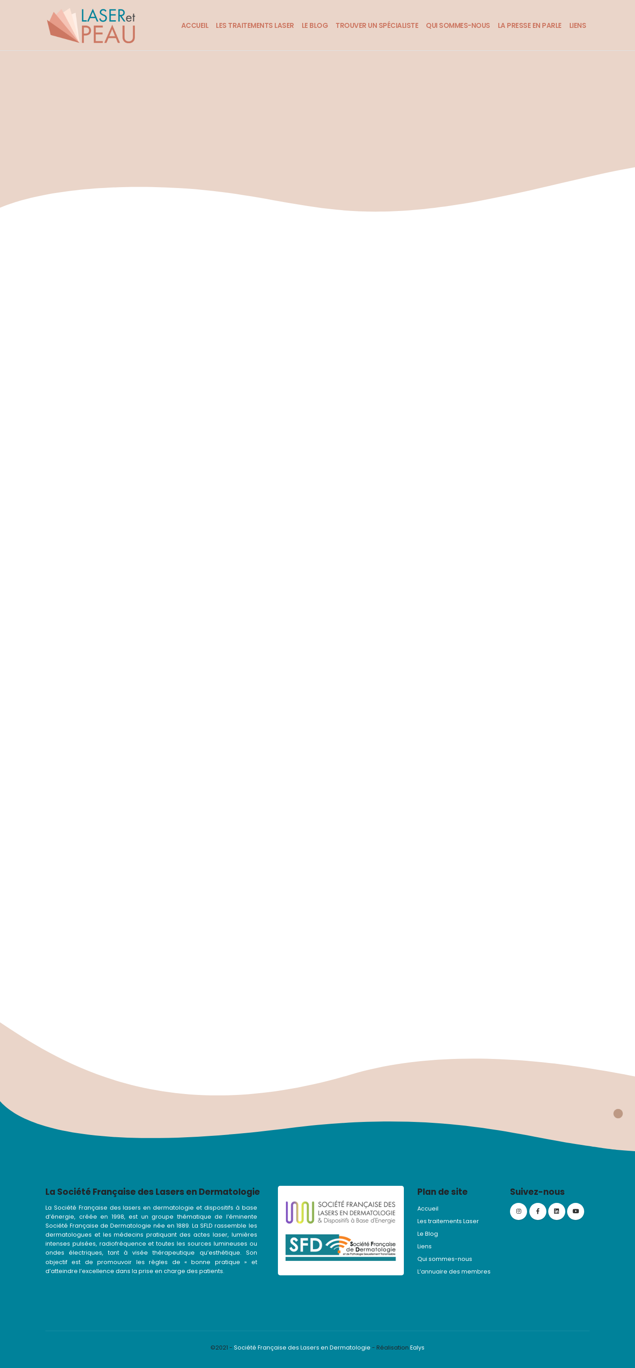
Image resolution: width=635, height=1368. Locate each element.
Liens (577, 25)
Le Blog (315, 25)
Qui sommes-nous (458, 25)
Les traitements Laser (255, 25)
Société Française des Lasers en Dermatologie (302, 1347)
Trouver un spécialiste (376, 25)
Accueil (195, 25)
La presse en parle (530, 25)
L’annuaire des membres (454, 1271)
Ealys (417, 1347)
